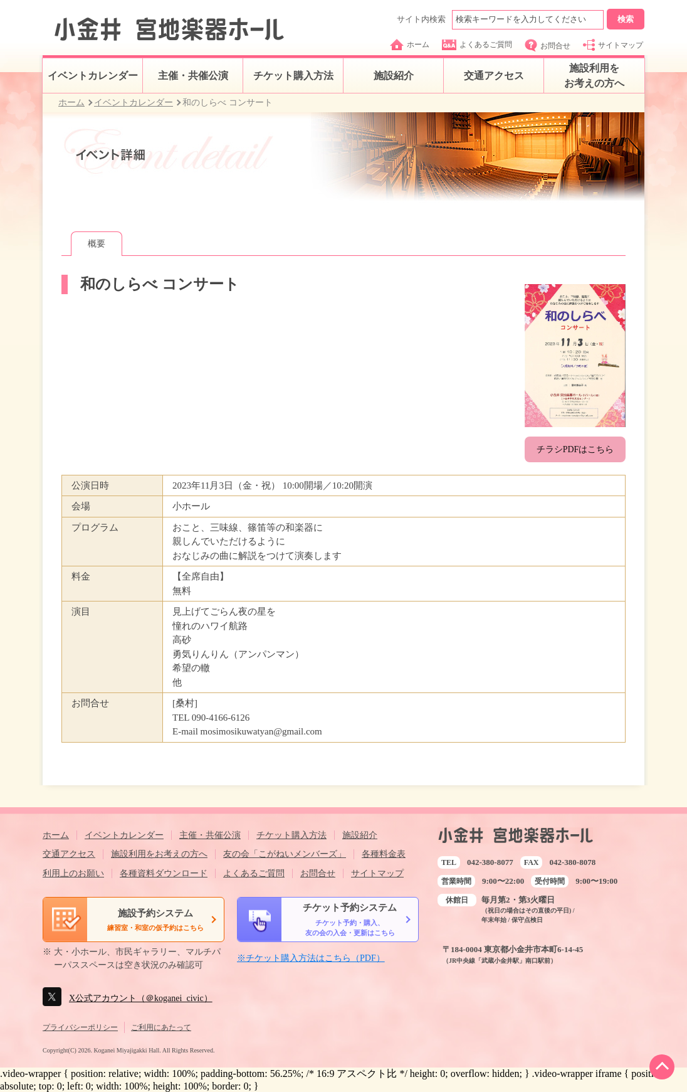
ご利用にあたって (161, 1027)
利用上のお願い (73, 873)
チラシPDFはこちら (575, 449)
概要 (96, 243)
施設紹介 (394, 75)
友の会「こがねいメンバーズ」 (284, 854)
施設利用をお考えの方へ (594, 75)
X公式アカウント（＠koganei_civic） (140, 998)
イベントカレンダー (93, 75)
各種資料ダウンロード (163, 873)
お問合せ (547, 45)
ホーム (409, 44)
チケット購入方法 (293, 75)
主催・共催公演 (193, 75)
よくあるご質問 (477, 45)
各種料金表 (384, 854)
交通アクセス (494, 75)
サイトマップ (613, 45)
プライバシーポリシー (80, 1027)
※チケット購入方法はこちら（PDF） (311, 958)
